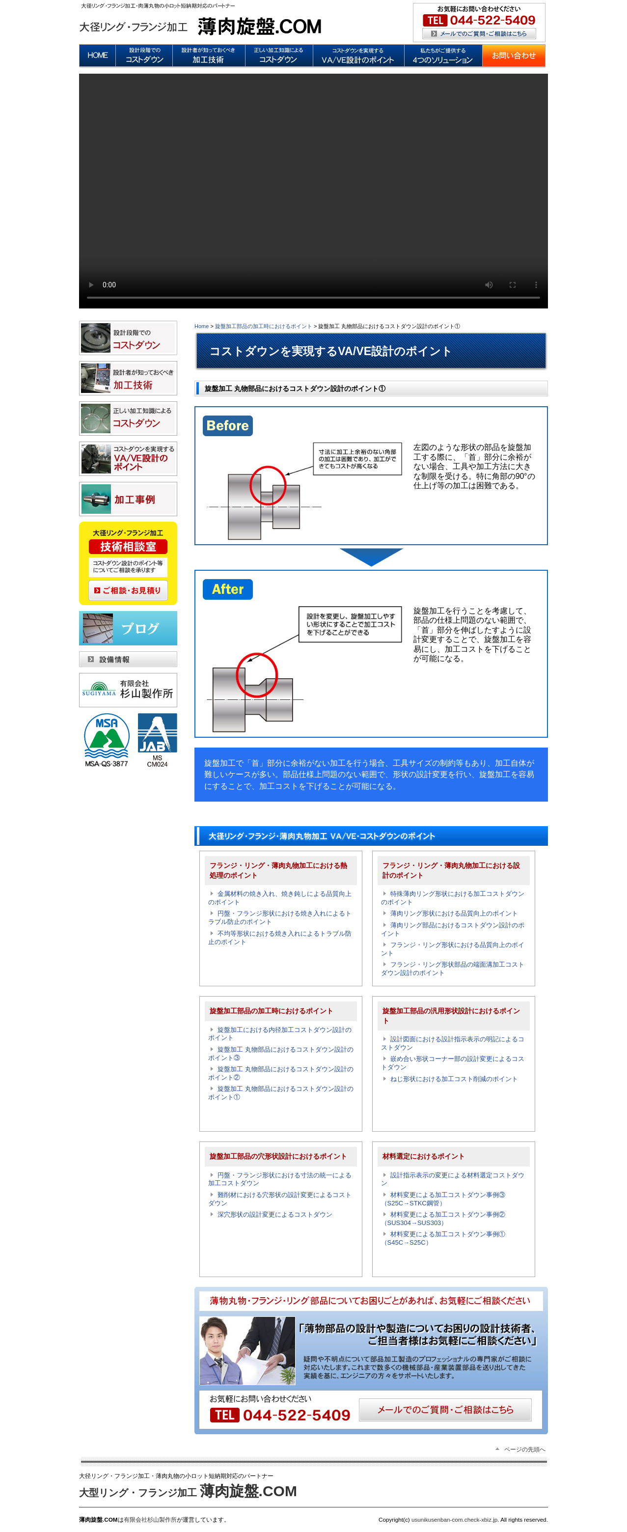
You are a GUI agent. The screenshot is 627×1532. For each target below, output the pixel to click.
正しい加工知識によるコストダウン (279, 56)
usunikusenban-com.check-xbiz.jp (454, 1519)
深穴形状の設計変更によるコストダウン (275, 1214)
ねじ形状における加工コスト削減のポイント (454, 1079)
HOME (97, 56)
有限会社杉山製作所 (150, 1519)
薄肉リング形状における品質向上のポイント (454, 913)
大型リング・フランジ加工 (188, 1492)
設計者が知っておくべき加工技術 (208, 56)
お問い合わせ (513, 56)
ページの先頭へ (524, 1449)
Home (201, 326)
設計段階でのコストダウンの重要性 (143, 56)
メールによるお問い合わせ (479, 22)
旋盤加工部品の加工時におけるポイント (263, 326)
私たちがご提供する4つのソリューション (443, 56)
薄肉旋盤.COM (202, 19)
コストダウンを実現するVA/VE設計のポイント (358, 56)
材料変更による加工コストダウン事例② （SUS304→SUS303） (446, 1218)
